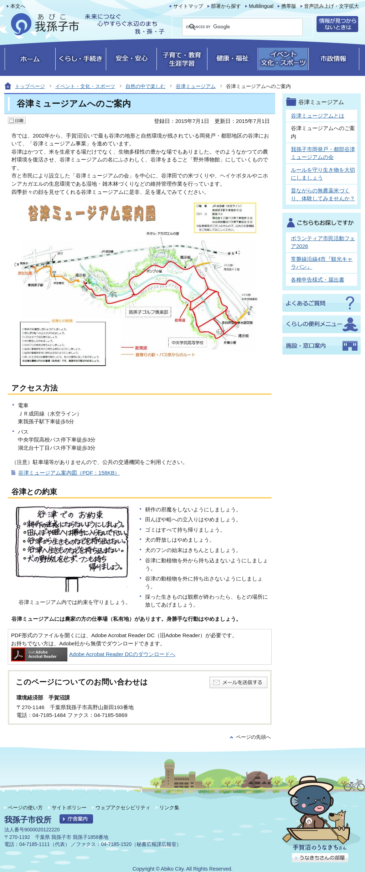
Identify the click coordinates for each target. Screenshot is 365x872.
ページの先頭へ (253, 737)
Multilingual (261, 6)
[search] (233, 27)
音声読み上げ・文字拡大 (331, 6)
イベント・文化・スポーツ (85, 86)
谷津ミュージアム (196, 86)
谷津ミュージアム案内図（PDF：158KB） (69, 473)
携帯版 (288, 6)
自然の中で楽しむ (145, 86)
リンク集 (169, 807)
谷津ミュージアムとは (317, 116)
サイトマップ (188, 6)
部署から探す (226, 6)
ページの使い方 (25, 807)
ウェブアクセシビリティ (123, 807)
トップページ (30, 86)
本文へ (17, 6)
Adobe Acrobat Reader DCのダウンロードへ (93, 654)
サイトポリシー (69, 807)
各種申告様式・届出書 (317, 280)
